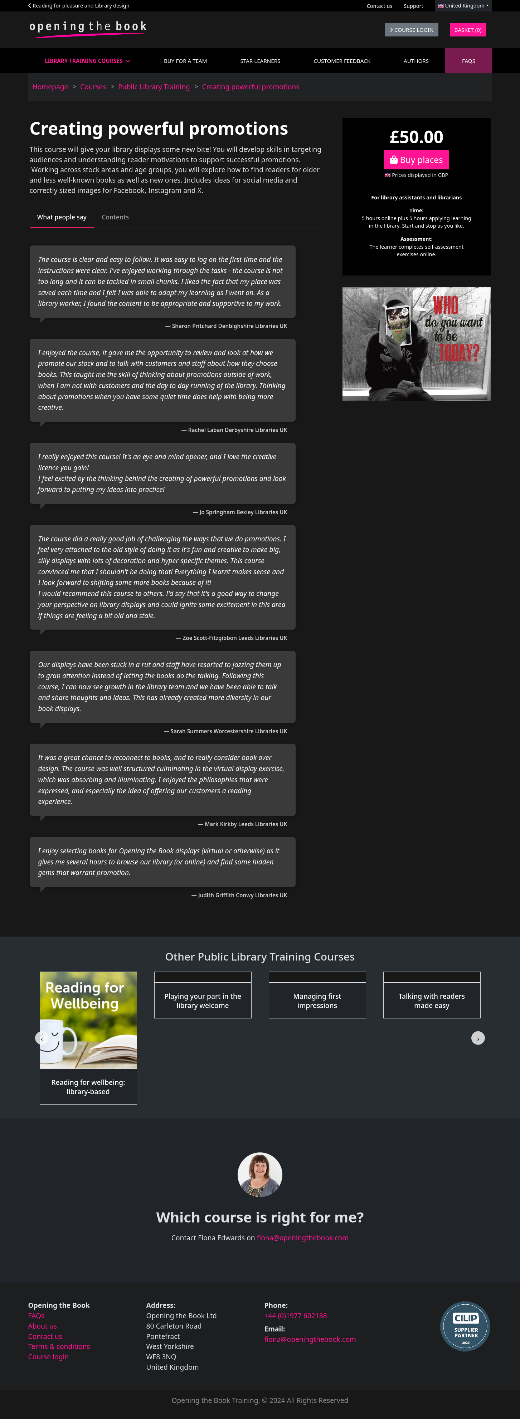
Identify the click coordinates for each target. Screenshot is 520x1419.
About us (42, 1328)
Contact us (380, 6)
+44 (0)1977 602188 (295, 1317)
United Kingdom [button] (461, 5)
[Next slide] (478, 1040)
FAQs (36, 1317)
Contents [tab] (124, 218)
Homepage (50, 86)
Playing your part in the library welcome (202, 1002)
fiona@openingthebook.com (303, 1240)
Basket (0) (468, 29)
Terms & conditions (59, 1348)
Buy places (416, 159)
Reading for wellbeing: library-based (88, 1088)
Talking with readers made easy (432, 1002)
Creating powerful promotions (250, 86)
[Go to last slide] (42, 1040)
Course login (48, 1358)
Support (413, 6)
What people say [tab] (65, 218)
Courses (93, 86)
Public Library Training (154, 86)
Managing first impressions (317, 1002)
